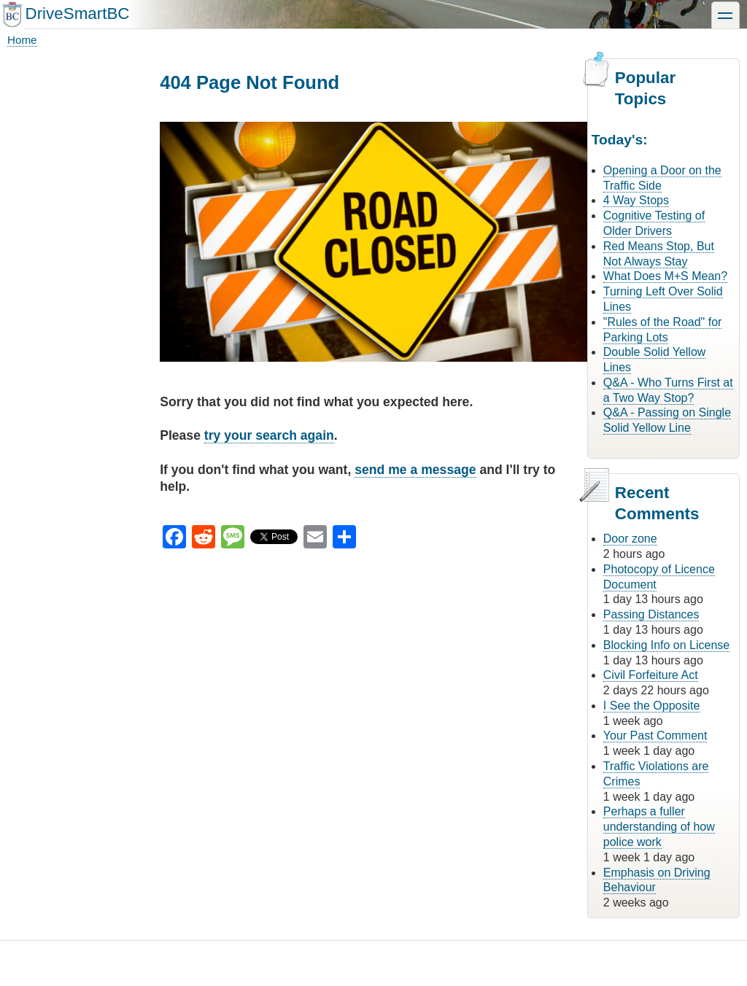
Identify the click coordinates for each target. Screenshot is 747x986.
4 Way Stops (636, 200)
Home (22, 40)
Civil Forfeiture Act (650, 675)
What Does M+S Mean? (665, 276)
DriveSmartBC (77, 13)
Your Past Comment (655, 735)
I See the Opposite (651, 705)
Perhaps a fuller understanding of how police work (659, 826)
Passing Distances (651, 614)
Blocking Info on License (666, 645)
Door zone (630, 538)
